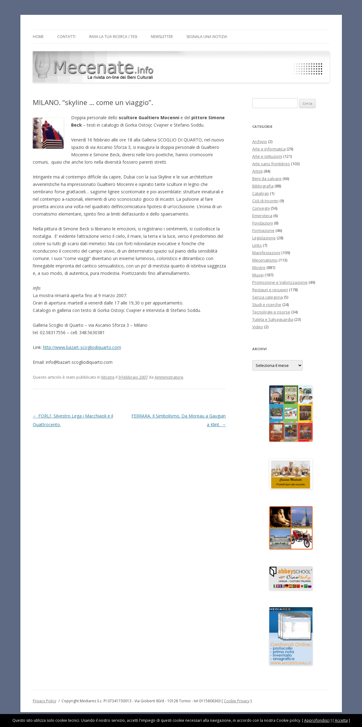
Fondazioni (262, 223)
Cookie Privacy (236, 701)
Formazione (263, 230)
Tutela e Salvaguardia (272, 319)
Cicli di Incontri (265, 201)
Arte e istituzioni (267, 156)
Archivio (259, 141)
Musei (258, 275)
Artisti (257, 171)
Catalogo (260, 193)
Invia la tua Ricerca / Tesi (113, 36)
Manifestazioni (266, 252)
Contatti (66, 36)
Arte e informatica (269, 149)
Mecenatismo (265, 260)
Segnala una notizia (206, 36)
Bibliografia (263, 186)
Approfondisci (317, 720)
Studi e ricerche (266, 304)
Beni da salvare (267, 178)
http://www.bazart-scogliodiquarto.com (82, 347)
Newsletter (162, 36)
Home (38, 36)
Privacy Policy (44, 701)
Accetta (341, 720)
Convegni (261, 208)
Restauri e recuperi (270, 289)
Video (257, 327)
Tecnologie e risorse (271, 312)
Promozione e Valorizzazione (280, 282)
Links (257, 245)
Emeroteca (262, 215)
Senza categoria (267, 297)
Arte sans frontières (271, 163)
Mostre (108, 377)
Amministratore (169, 377)
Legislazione (264, 238)
